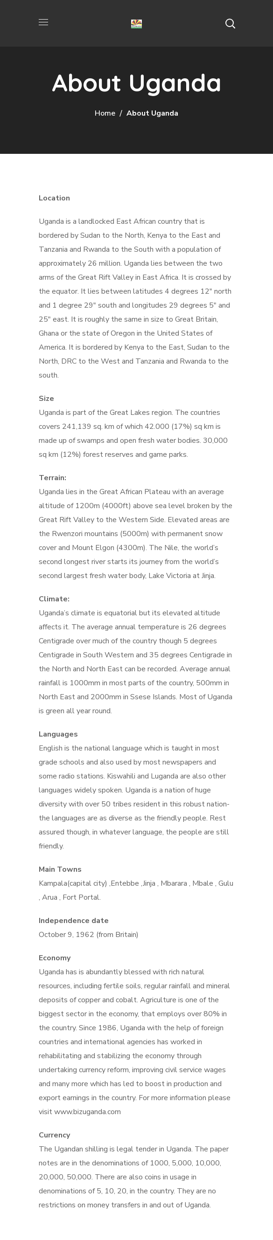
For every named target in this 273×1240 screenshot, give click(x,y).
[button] (230, 23)
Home (105, 113)
